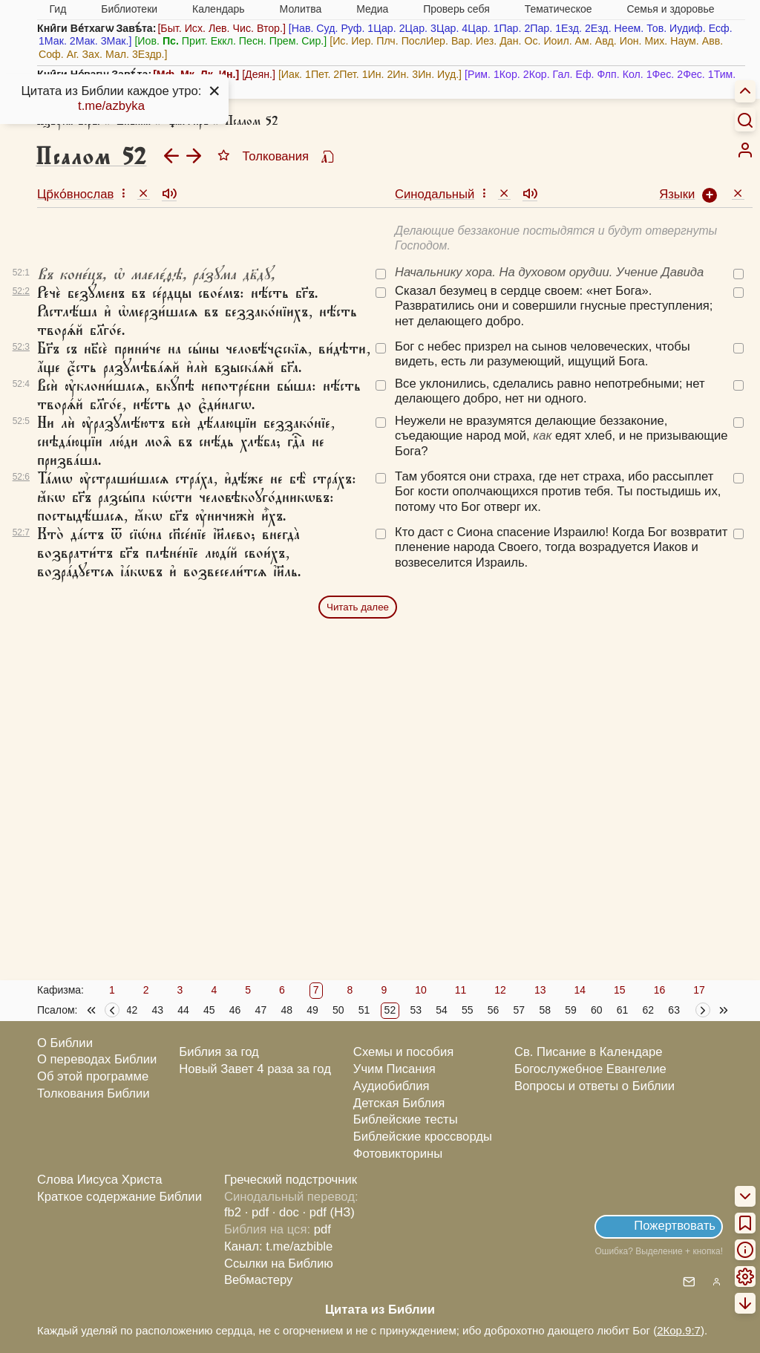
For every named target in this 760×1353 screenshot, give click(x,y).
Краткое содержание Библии (119, 1197)
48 (286, 1010)
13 (540, 990)
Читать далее (358, 607)
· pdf (257, 1212)
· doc (285, 1212)
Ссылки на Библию (278, 1263)
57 (519, 1010)
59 (571, 1010)
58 (545, 1010)
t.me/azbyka (111, 106)
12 (500, 990)
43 (157, 1010)
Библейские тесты (405, 1119)
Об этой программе (92, 1076)
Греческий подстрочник (290, 1180)
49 (312, 1010)
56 (493, 1010)
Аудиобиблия (391, 1086)
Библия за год (219, 1052)
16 (660, 990)
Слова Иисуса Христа (99, 1180)
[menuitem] (745, 150)
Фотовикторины (397, 1154)
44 (183, 1010)
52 (390, 1010)
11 (461, 990)
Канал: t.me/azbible (278, 1246)
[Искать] (745, 119)
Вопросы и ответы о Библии (594, 1086)
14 (580, 990)
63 (674, 1010)
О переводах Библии (97, 1059)
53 (416, 1010)
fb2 (232, 1212)
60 (597, 1010)
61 (623, 1010)
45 (209, 1010)
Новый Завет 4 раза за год (255, 1069)
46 (235, 1010)
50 (338, 1010)
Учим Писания (394, 1069)
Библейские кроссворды (422, 1136)
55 (468, 1010)
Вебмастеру (258, 1280)
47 (261, 1010)
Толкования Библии (93, 1093)
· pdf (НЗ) (329, 1212)
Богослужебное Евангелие (590, 1069)
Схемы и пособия (403, 1052)
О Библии (65, 1043)
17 (699, 990)
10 (421, 990)
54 (442, 1010)
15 (620, 990)
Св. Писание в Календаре (588, 1052)
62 (649, 1010)
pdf (322, 1229)
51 (364, 1010)
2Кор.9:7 (679, 1330)
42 (132, 1010)
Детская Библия (399, 1103)
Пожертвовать (674, 1226)
